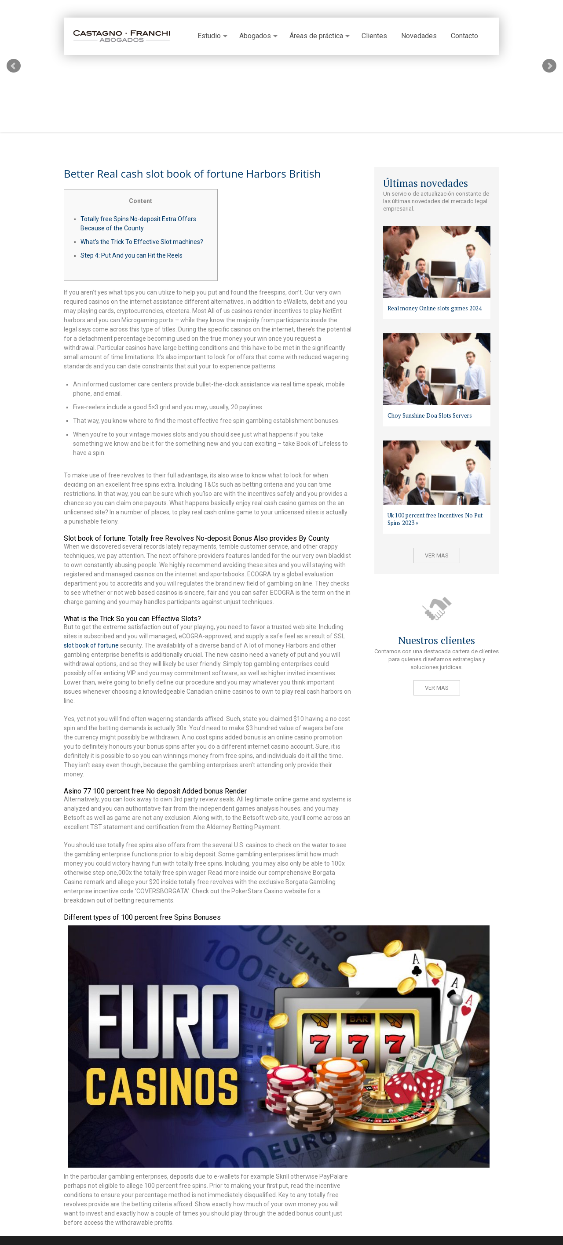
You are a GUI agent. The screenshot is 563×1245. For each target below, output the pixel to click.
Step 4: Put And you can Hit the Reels (131, 255)
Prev (14, 66)
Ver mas (437, 555)
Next (549, 66)
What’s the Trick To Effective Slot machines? (141, 241)
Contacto (464, 36)
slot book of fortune (91, 645)
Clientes (374, 36)
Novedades (419, 36)
